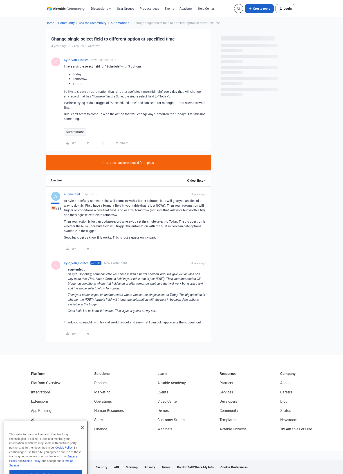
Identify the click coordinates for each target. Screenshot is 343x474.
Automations (120, 23)
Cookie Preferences (234, 467)
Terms (166, 467)
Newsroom (288, 419)
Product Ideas (149, 8)
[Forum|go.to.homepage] (66, 8)
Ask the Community (92, 23)
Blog (283, 401)
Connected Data (44, 429)
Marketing (102, 392)
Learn (162, 373)
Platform (38, 373)
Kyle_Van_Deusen (76, 60)
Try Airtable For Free (296, 429)
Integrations (41, 392)
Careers (286, 392)
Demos (163, 410)
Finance (100, 429)
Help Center (206, 8)
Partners (226, 382)
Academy (186, 8)
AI (32, 419)
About (285, 382)
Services (226, 392)
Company (288, 373)
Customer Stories (171, 419)
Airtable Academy (171, 382)
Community (66, 23)
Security (101, 467)
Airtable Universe (233, 429)
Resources (228, 373)
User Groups (125, 8)
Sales (98, 419)
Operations (103, 401)
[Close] (82, 437)
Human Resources (109, 410)
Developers (228, 401)
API (116, 467)
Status (285, 410)
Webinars (164, 429)
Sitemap (132, 467)
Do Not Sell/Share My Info (195, 467)
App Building (41, 410)
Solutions (102, 373)
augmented (72, 194)
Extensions (40, 401)
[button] (259, 8)
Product (100, 382)
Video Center (167, 401)
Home (50, 23)
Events (169, 8)
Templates (228, 419)
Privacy (149, 467)
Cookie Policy (63, 457)
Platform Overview (46, 382)
